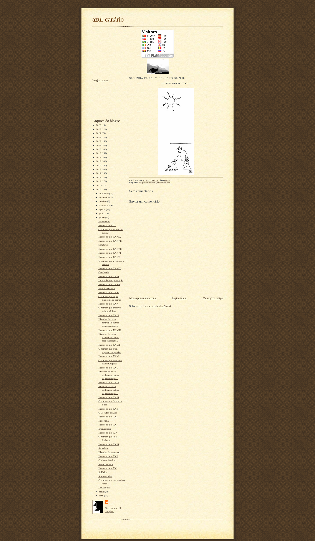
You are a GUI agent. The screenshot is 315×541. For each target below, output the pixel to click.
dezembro (104, 193)
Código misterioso (107, 460)
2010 (98, 189)
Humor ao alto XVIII (108, 444)
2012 (98, 181)
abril (101, 495)
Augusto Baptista (147, 182)
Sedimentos (104, 221)
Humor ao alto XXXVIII (110, 241)
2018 (98, 157)
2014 (98, 173)
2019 (98, 153)
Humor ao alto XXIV (108, 382)
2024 (98, 133)
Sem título (103, 244)
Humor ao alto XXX (108, 303)
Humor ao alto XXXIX (109, 236)
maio (101, 491)
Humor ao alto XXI (107, 416)
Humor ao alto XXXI (108, 292)
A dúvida (102, 472)
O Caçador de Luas (107, 412)
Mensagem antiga (213, 298)
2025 (98, 129)
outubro (103, 201)
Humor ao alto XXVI (108, 356)
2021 (98, 145)
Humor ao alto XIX (107, 432)
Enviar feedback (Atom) (157, 306)
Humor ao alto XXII (108, 408)
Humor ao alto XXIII (108, 276)
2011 (98, 185)
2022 (98, 141)
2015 (98, 169)
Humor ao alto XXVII (109, 344)
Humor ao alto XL (107, 225)
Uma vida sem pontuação (110, 280)
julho (102, 213)
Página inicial (179, 298)
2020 (98, 149)
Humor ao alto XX (107, 424)
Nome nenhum (105, 464)
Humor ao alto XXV (108, 367)
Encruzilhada (104, 428)
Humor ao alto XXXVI (109, 252)
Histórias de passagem (109, 452)
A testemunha (105, 476)
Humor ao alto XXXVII (110, 249)
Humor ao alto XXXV (109, 257)
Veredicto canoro (106, 288)
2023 (98, 137)
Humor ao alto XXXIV (109, 268)
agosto (102, 209)
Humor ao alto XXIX (108, 315)
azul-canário (108, 19)
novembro (104, 197)
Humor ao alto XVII (108, 456)
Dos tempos (104, 487)
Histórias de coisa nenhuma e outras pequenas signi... (108, 322)
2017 (98, 161)
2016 (98, 165)
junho (102, 217)
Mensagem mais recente (143, 298)
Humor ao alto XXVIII (109, 330)
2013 (98, 177)
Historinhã (103, 420)
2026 (98, 125)
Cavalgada (103, 272)
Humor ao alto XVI (107, 468)
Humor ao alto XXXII (109, 284)
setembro (104, 205)
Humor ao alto (163, 182)
